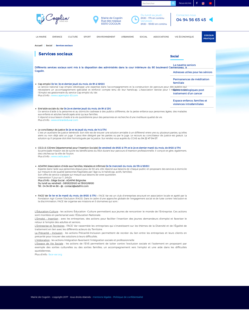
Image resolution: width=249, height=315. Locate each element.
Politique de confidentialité (128, 302)
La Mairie (41, 36)
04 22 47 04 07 (60, 141)
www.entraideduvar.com (64, 120)
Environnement (106, 36)
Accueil (38, 45)
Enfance (57, 36)
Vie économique (184, 36)
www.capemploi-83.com (64, 95)
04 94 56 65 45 (191, 17)
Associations (161, 36)
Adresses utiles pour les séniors (192, 72)
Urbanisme (127, 36)
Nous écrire (185, 3)
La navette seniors (184, 64)
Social (143, 36)
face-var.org (55, 260)
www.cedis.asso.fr (60, 162)
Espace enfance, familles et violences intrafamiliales (190, 102)
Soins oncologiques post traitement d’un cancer (188, 91)
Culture (73, 36)
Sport (87, 36)
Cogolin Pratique (208, 37)
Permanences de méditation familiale (191, 81)
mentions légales (102, 302)
